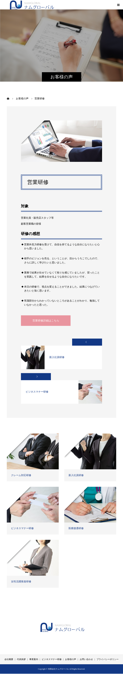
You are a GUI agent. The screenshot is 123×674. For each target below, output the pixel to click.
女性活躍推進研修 (21, 581)
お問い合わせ (86, 659)
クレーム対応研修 (21, 475)
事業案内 (33, 659)
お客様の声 (70, 659)
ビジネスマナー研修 (22, 528)
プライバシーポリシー (108, 659)
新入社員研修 (76, 475)
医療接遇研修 (76, 528)
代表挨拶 (21, 659)
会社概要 (8, 659)
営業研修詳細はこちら (48, 320)
